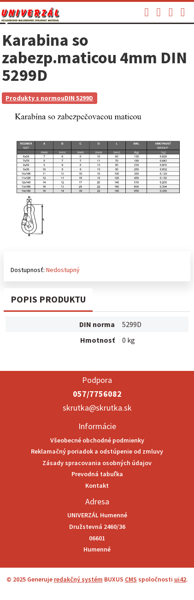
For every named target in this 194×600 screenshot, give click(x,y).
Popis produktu (48, 299)
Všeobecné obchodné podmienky (97, 440)
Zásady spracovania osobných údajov (97, 463)
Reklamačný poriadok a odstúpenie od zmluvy (97, 451)
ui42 (180, 579)
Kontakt (97, 485)
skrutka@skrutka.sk (97, 407)
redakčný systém (78, 579)
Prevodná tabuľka (97, 474)
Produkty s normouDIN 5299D (49, 98)
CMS (131, 579)
